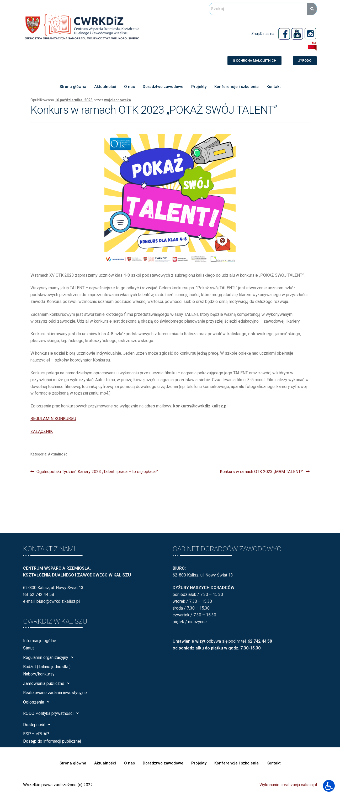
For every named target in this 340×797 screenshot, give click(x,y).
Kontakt (274, 86)
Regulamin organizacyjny (49, 657)
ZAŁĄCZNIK (41, 431)
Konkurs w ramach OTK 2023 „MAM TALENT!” (262, 471)
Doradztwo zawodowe (163, 86)
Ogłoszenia (37, 702)
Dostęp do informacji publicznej (52, 741)
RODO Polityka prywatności (52, 713)
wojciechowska (117, 100)
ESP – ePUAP (36, 733)
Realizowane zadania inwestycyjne (55, 692)
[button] (254, 60)
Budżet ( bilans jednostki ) (47, 666)
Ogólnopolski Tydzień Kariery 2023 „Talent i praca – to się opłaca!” (97, 471)
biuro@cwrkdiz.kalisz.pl (58, 601)
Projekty (198, 86)
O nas (129, 86)
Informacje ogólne (39, 640)
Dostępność (38, 724)
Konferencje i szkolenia (236, 86)
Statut (28, 648)
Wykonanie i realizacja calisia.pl (288, 784)
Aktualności (105, 86)
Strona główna (73, 86)
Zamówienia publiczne (47, 683)
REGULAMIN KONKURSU (53, 418)
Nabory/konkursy (39, 674)
